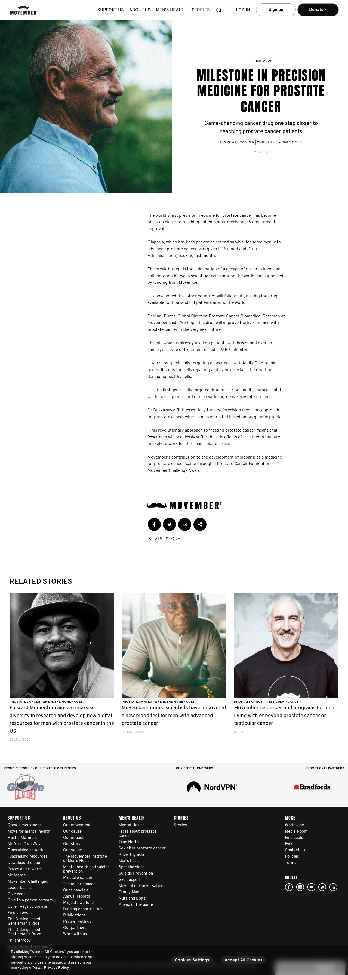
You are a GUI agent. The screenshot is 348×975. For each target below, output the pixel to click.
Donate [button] (318, 12)
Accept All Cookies (243, 960)
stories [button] (201, 10)
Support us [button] (110, 10)
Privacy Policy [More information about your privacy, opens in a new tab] (56, 968)
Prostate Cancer (237, 142)
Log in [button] (243, 10)
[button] (221, 10)
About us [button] (139, 10)
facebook (289, 887)
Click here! (300, 887)
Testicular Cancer (284, 702)
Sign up (276, 10)
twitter (322, 887)
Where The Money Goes (279, 142)
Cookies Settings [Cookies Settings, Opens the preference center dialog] (192, 960)
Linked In (333, 887)
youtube (311, 887)
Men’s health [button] (171, 10)
